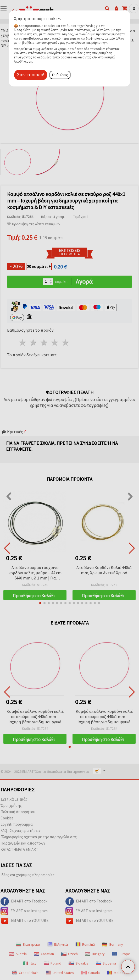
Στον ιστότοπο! (30, 75)
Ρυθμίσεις (60, 75)
